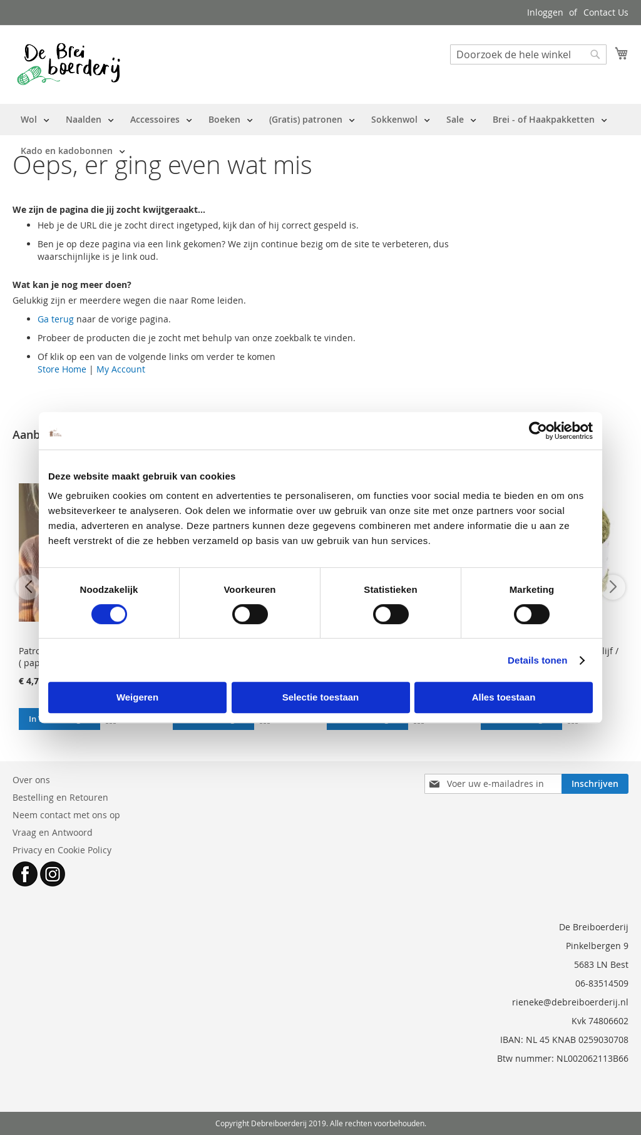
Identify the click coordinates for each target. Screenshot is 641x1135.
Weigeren (137, 697)
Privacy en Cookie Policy (62, 850)
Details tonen (537, 660)
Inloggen (545, 12)
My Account (120, 369)
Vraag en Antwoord (53, 832)
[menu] (320, 135)
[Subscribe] (595, 784)
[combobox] (528, 54)
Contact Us (605, 12)
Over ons (31, 780)
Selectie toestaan (320, 697)
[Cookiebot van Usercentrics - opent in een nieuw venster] (538, 430)
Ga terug (56, 319)
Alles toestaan (504, 697)
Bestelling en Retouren (60, 797)
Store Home (62, 369)
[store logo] (69, 63)
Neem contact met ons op (66, 815)
